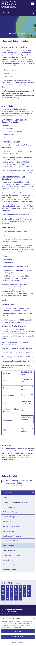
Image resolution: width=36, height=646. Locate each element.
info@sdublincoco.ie (9, 620)
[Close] (34, 627)
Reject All (18, 641)
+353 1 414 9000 (8, 617)
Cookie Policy (17, 637)
